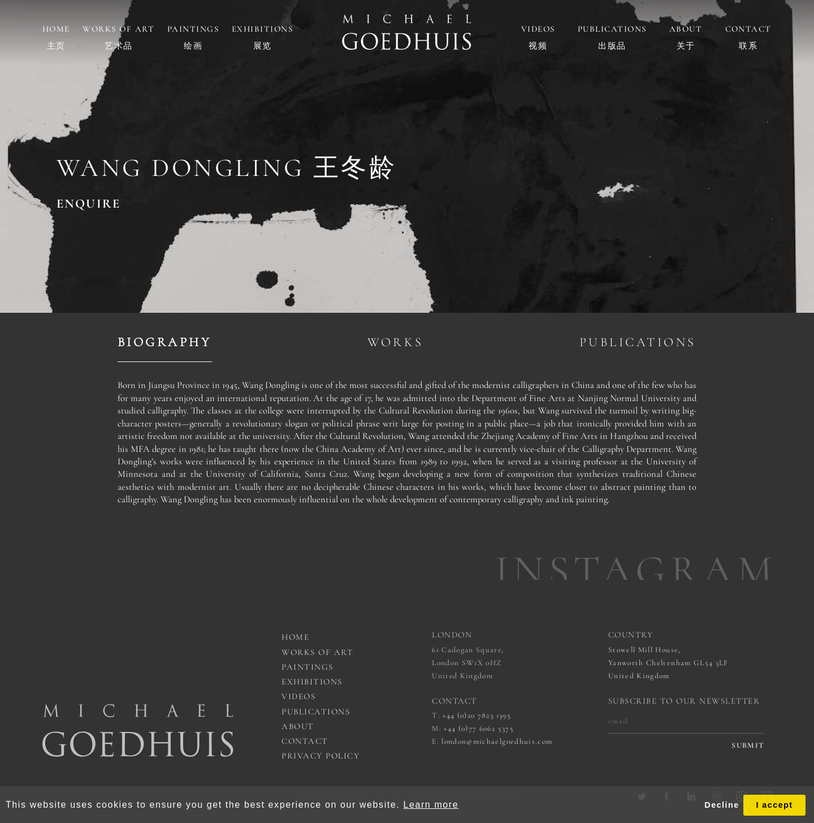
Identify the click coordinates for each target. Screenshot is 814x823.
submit (747, 745)
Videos (538, 29)
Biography (165, 342)
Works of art (118, 29)
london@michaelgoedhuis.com (496, 741)
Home (56, 29)
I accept (774, 804)
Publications (612, 29)
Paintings (193, 29)
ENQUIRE (89, 203)
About (686, 29)
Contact (748, 29)
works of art (317, 652)
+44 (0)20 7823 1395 (477, 715)
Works (396, 342)
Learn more (430, 804)
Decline (721, 804)
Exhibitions (262, 29)
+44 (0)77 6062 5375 (479, 728)
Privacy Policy (321, 756)
